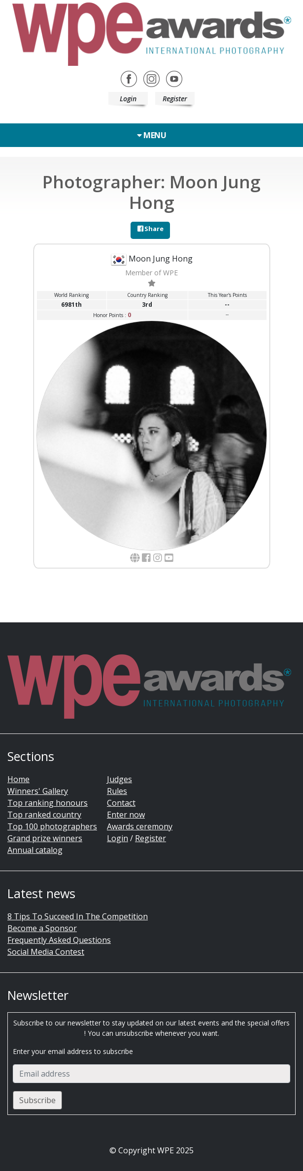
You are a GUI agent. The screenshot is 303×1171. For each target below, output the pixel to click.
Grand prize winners (44, 838)
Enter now (126, 814)
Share (150, 228)
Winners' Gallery (37, 791)
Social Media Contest (45, 951)
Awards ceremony (139, 826)
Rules (117, 791)
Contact (121, 802)
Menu (151, 135)
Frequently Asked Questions (59, 940)
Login (128, 98)
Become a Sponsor (42, 928)
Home (18, 779)
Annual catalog (35, 850)
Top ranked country (44, 814)
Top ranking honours (47, 802)
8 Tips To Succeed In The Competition (77, 916)
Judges (119, 779)
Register (175, 98)
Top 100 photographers (52, 826)
